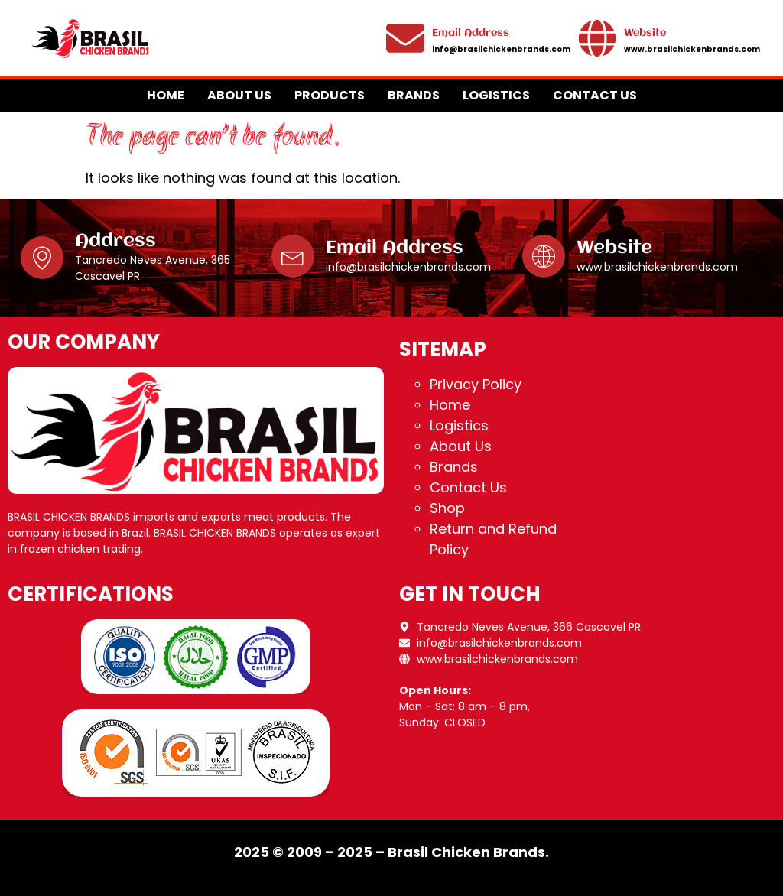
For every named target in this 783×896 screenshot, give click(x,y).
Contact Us (595, 95)
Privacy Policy (475, 384)
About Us (239, 95)
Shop (447, 508)
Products (329, 95)
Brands (414, 95)
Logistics (496, 95)
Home (165, 95)
